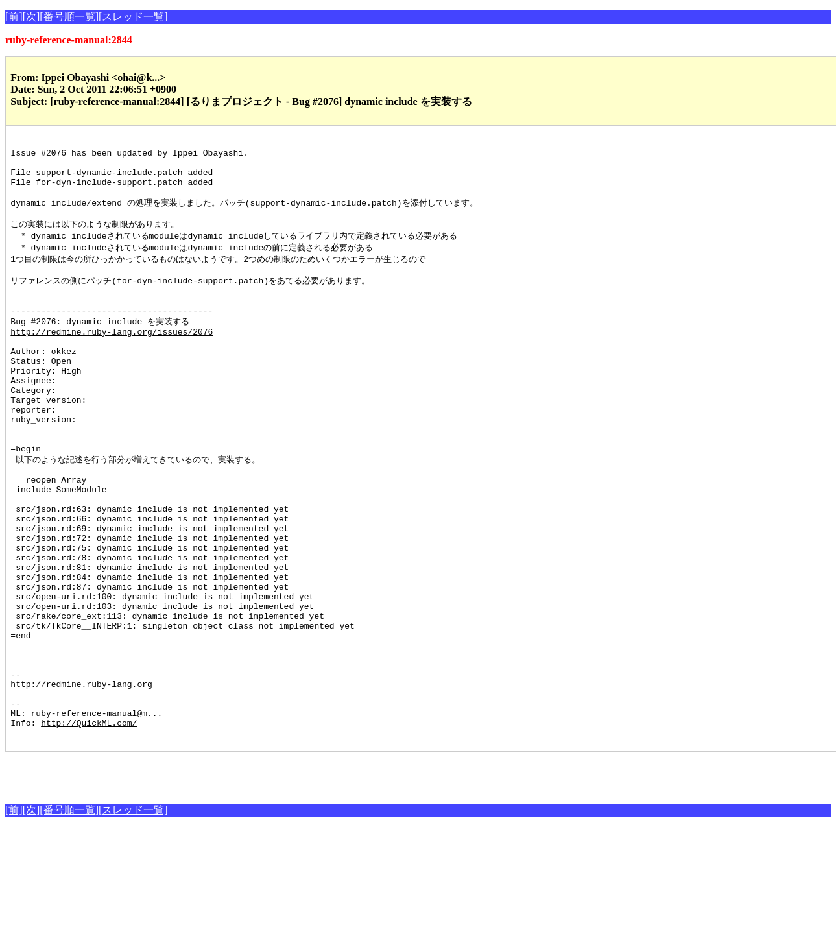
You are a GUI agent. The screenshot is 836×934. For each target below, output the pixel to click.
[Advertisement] (157, 877)
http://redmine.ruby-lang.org (81, 780)
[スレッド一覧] (133, 16)
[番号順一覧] (69, 16)
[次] (31, 16)
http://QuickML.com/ (89, 827)
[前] (14, 16)
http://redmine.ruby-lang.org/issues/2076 (111, 359)
